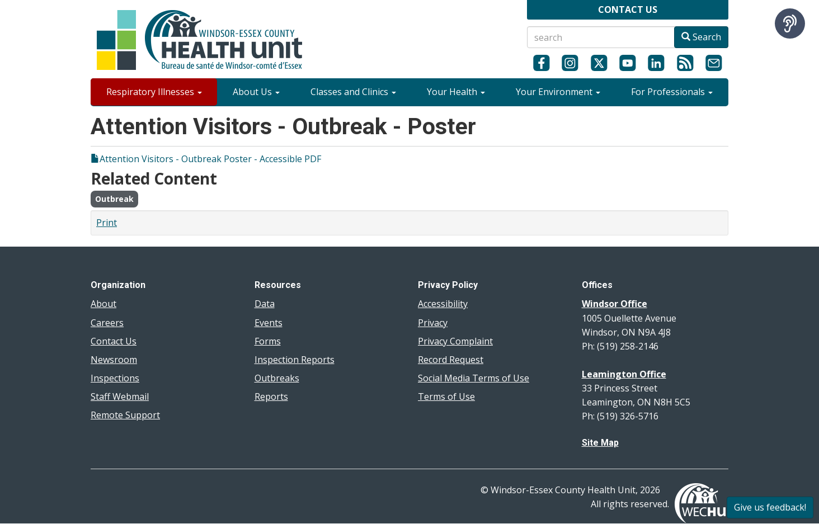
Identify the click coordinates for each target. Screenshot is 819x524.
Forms (268, 341)
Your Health (456, 92)
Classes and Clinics (353, 92)
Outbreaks (277, 378)
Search (701, 37)
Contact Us (113, 341)
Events (269, 323)
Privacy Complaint (455, 341)
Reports (271, 396)
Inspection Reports (295, 359)
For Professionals (672, 92)
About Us (256, 92)
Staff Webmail (120, 396)
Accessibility (443, 304)
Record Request (450, 359)
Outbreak (114, 198)
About (103, 304)
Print (106, 222)
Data (265, 304)
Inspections (115, 378)
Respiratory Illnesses (154, 92)
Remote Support (125, 415)
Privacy (433, 323)
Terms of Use (446, 396)
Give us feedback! (770, 507)
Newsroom (114, 359)
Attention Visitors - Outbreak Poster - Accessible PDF (210, 159)
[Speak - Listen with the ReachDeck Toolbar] (790, 23)
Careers (107, 323)
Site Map (600, 442)
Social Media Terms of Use (473, 378)
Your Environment (558, 92)
